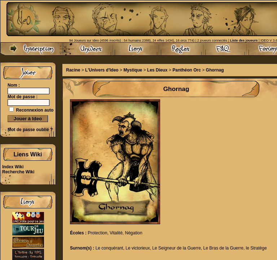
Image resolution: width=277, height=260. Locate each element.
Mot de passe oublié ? (30, 129)
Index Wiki (12, 166)
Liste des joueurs (244, 40)
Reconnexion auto (34, 110)
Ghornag (215, 70)
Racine (73, 70)
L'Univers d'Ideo (101, 70)
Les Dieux (157, 70)
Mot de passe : (23, 96)
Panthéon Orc (186, 70)
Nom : (14, 85)
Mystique (132, 70)
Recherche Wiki (18, 171)
